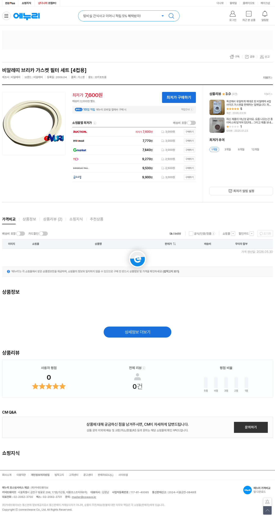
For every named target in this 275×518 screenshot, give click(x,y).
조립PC (47, 3)
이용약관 (21, 474)
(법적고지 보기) (171, 271)
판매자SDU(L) (105, 474)
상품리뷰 (52, 219)
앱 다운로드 (258, 490)
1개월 (214, 149)
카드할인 (33, 233)
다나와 (220, 3)
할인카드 (244, 233)
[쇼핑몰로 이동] (133, 132)
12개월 (255, 149)
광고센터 (88, 474)
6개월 (241, 149)
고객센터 (73, 474)
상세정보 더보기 (137, 332)
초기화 (267, 233)
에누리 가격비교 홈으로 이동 (26, 16)
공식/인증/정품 (202, 233)
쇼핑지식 (26, 3)
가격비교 (9, 219)
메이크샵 (265, 3)
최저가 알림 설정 (243, 191)
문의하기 (251, 427)
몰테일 (233, 3)
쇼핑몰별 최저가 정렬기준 (95, 123)
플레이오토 (248, 3)
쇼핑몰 (226, 233)
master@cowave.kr (84, 497)
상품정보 (29, 219)
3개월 (227, 149)
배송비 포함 (180, 123)
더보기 (266, 77)
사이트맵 (123, 474)
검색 (171, 16)
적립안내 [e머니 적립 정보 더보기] (187, 109)
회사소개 (6, 474)
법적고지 (59, 474)
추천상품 (96, 219)
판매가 (168, 243)
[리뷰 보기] (241, 107)
